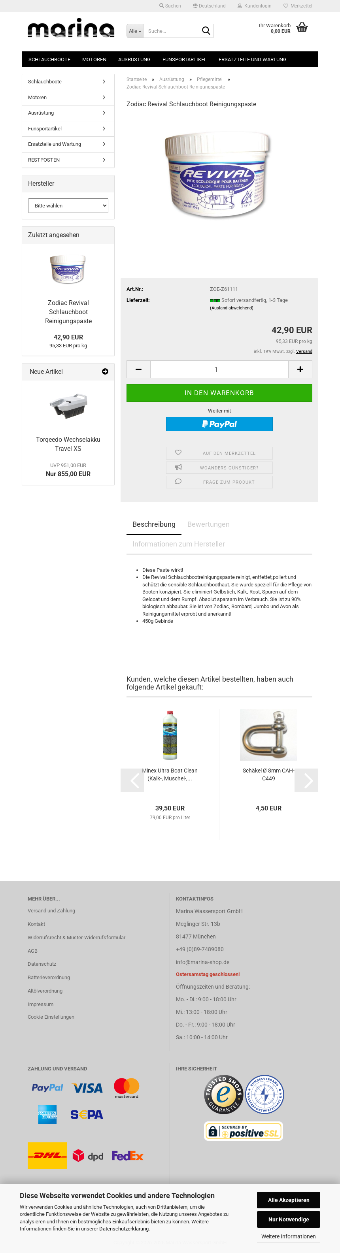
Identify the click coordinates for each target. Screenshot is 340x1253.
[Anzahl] (219, 369)
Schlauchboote (49, 59)
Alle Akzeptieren (289, 1200)
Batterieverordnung (49, 977)
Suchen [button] (170, 6)
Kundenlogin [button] (255, 6)
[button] (209, 6)
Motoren (94, 59)
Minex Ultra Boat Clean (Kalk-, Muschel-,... (170, 774)
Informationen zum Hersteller (178, 544)
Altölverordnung (45, 991)
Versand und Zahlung (51, 911)
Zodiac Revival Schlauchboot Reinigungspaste (68, 312)
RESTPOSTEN (44, 160)
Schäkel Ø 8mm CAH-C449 (269, 774)
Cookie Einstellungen (51, 1017)
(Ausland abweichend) (231, 308)
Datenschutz (42, 964)
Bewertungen (208, 524)
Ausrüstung (134, 59)
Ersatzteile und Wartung (253, 59)
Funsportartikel (184, 59)
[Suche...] (135, 31)
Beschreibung (154, 524)
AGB (33, 951)
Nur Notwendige (288, 1219)
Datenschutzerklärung (124, 1229)
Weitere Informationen (288, 1236)
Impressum (40, 1004)
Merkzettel (297, 6)
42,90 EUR (68, 337)
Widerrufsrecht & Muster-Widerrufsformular (76, 937)
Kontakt (36, 924)
